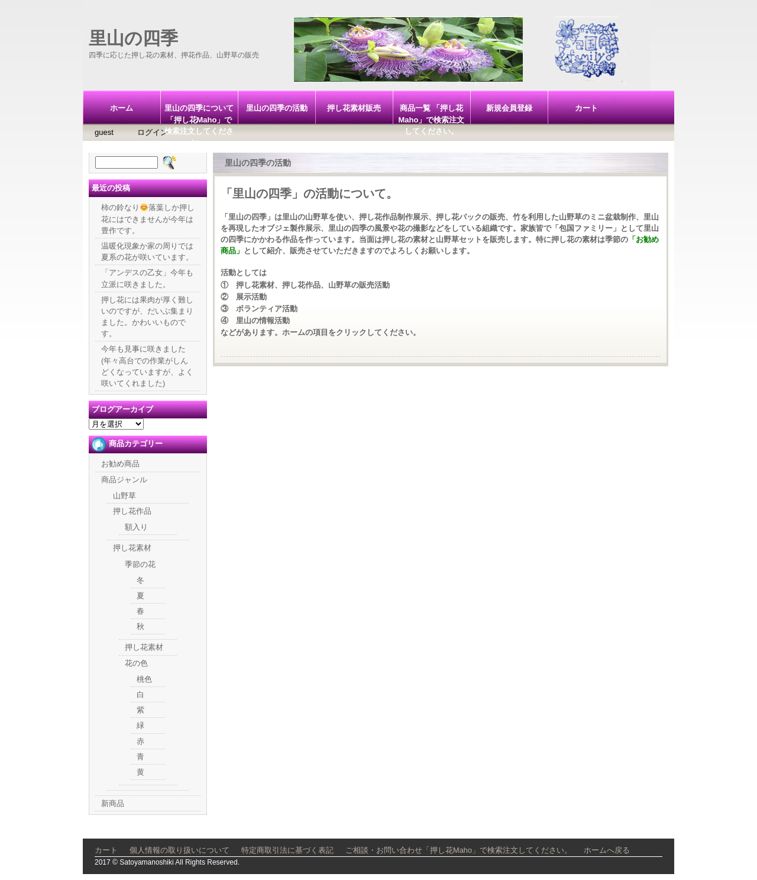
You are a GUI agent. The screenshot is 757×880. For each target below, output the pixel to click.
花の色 (136, 663)
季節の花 (140, 564)
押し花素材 (132, 547)
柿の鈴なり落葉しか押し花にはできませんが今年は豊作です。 (148, 218)
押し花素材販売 (354, 108)
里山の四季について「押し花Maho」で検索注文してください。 (199, 114)
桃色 (144, 679)
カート (586, 108)
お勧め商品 (120, 463)
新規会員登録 (509, 108)
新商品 (112, 803)
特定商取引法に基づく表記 (287, 850)
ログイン (152, 132)
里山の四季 (133, 38)
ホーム (121, 108)
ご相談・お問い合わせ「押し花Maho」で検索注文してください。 (458, 850)
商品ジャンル (124, 479)
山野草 (124, 495)
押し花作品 (132, 511)
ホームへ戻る (607, 850)
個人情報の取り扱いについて (179, 850)
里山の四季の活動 (277, 108)
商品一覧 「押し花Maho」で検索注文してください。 (432, 114)
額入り (136, 527)
